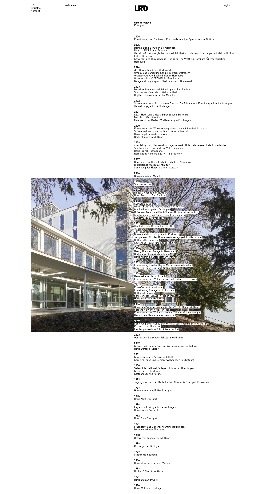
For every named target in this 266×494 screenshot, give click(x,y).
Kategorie (139, 25)
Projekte (36, 8)
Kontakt (35, 11)
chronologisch (142, 23)
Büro (33, 5)
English (227, 5)
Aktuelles (70, 5)
